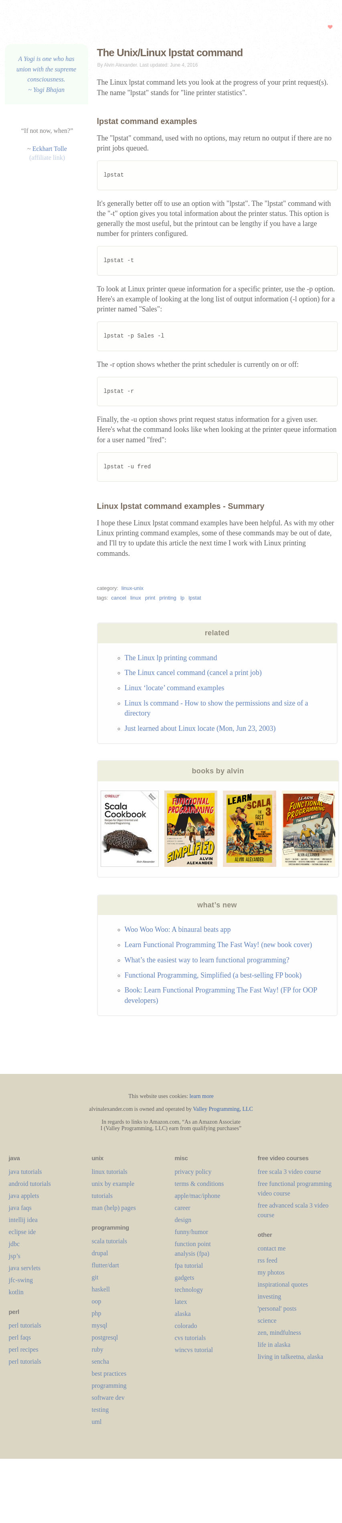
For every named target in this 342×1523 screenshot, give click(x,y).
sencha (100, 1361)
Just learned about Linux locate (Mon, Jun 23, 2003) (200, 728)
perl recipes (23, 1349)
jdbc (14, 1243)
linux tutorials (109, 1171)
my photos (271, 1272)
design (183, 1219)
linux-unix (132, 588)
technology (189, 1289)
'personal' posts (277, 1308)
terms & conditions (199, 1183)
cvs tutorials (190, 1337)
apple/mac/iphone (198, 1195)
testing (100, 1409)
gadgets (184, 1277)
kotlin (16, 1292)
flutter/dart (105, 1265)
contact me (272, 1248)
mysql (99, 1325)
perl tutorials (25, 1325)
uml (97, 1421)
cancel (118, 598)
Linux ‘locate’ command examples (175, 688)
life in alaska (274, 1344)
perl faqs (20, 1337)
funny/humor (191, 1231)
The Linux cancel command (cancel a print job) (193, 673)
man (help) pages (114, 1207)
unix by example (113, 1183)
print (150, 598)
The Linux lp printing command (171, 658)
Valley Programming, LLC (223, 1109)
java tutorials (25, 1171)
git (95, 1277)
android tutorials (30, 1183)
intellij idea (23, 1219)
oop (96, 1301)
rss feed (267, 1260)
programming (109, 1385)
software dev (108, 1397)
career (182, 1207)
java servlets (25, 1268)
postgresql (105, 1337)
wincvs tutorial (194, 1349)
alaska (183, 1313)
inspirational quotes (283, 1284)
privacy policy (193, 1171)
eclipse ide (22, 1231)
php (96, 1313)
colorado (186, 1325)
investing (269, 1296)
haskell (101, 1289)
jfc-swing (21, 1280)
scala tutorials (109, 1241)
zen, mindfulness (279, 1332)
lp (182, 598)
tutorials (102, 1195)
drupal (100, 1253)
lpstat (194, 598)
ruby (97, 1349)
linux (135, 598)
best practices (109, 1373)
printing (167, 598)
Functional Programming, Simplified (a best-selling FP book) (213, 975)
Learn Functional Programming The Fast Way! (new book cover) (218, 945)
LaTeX (181, 1301)
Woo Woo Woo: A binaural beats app (178, 929)
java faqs (20, 1207)
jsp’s (14, 1256)
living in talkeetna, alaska (291, 1356)
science (267, 1320)
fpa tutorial (189, 1265)
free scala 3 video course (289, 1171)
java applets (24, 1195)
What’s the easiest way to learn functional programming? (207, 960)
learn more (202, 1096)
